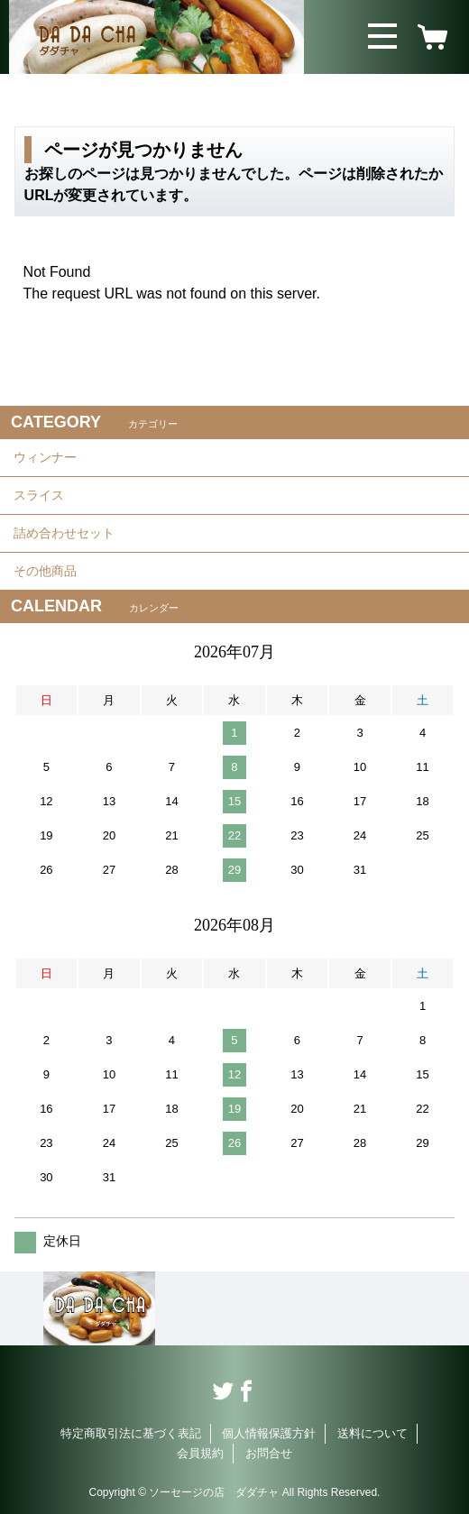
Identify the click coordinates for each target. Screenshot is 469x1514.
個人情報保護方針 (269, 1433)
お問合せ (268, 1453)
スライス (39, 495)
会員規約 (200, 1453)
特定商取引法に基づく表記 (130, 1433)
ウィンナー (45, 457)
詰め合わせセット (64, 533)
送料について (372, 1433)
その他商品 (45, 571)
